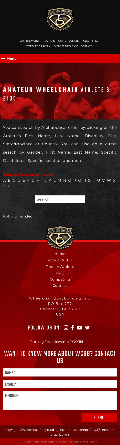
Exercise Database (65, 46)
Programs (48, 40)
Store (62, 40)
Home (60, 254)
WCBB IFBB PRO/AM (38, 46)
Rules (85, 40)
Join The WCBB (29, 40)
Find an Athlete (60, 267)
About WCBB (60, 260)
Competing (60, 279)
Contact (86, 46)
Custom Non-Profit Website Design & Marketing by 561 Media (60, 441)
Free (95, 40)
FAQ (60, 273)
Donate (74, 40)
